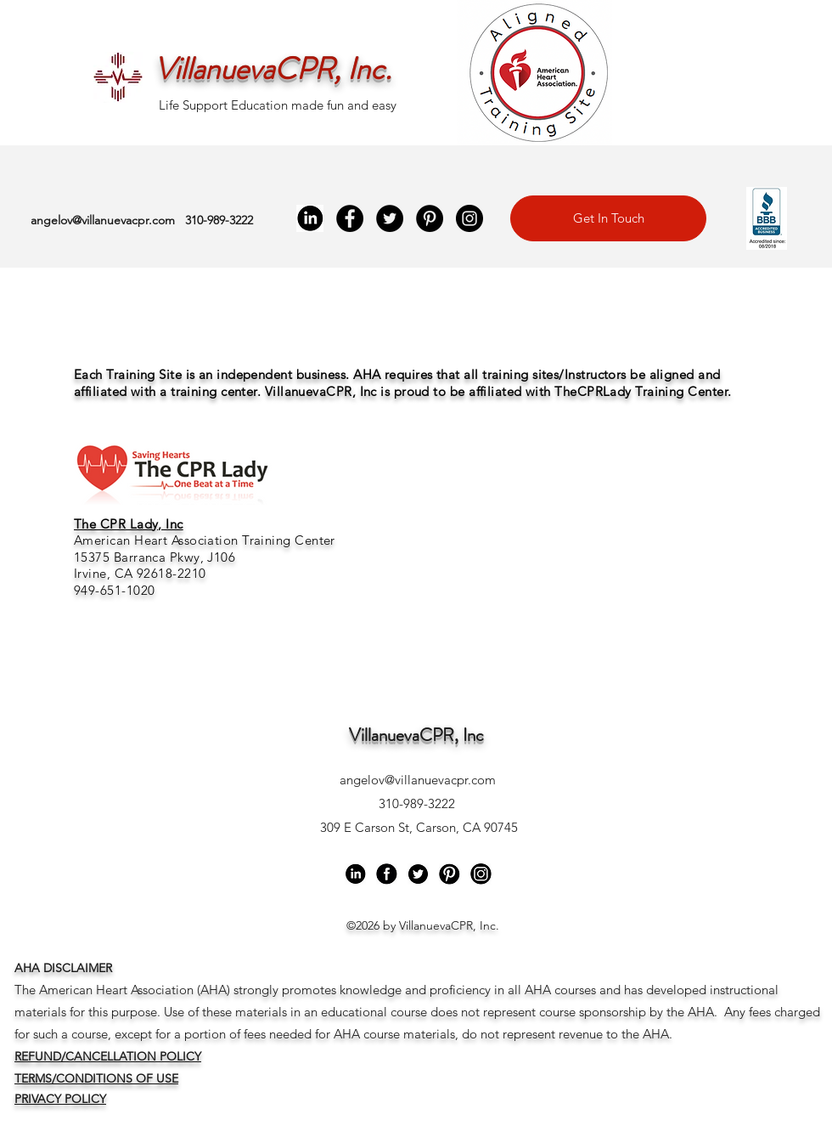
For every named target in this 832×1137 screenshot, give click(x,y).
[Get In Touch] (608, 218)
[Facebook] (349, 218)
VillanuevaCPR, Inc (416, 735)
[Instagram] (469, 218)
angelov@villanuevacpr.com (103, 220)
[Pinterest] (429, 218)
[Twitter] (389, 218)
